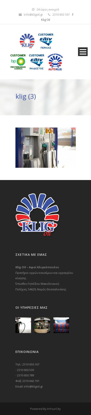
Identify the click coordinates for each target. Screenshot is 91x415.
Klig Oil (45, 20)
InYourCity (54, 409)
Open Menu (83, 51)
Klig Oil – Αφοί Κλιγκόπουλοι (37, 267)
